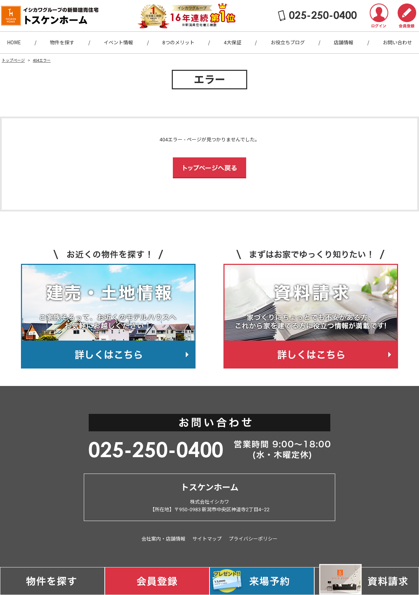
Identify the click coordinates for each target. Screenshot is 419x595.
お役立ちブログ (288, 42)
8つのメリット (178, 42)
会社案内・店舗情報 (163, 539)
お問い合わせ (397, 42)
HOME (14, 42)
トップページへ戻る (209, 167)
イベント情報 (118, 42)
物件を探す (62, 42)
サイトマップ (207, 539)
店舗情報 (343, 42)
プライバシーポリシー (253, 539)
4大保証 (232, 42)
